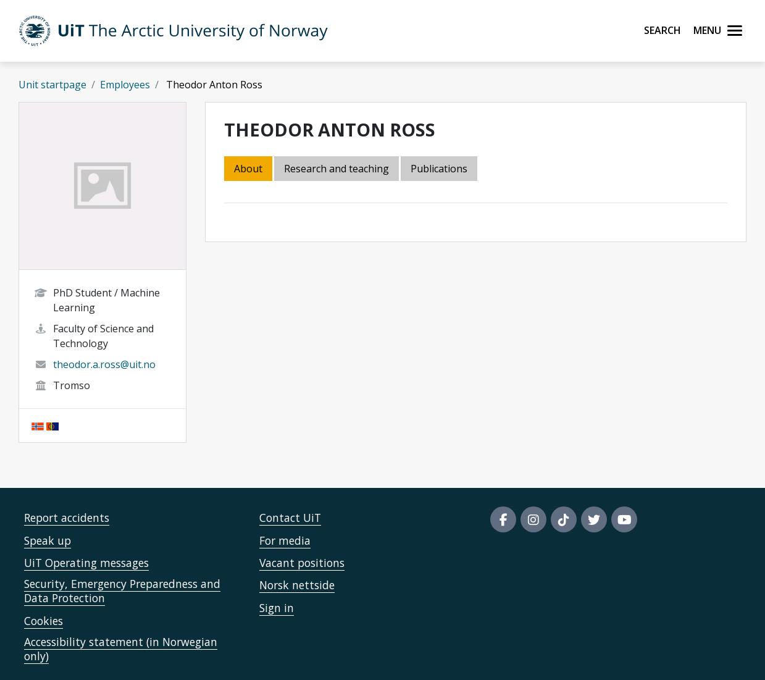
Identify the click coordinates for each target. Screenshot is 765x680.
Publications (439, 168)
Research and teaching (336, 168)
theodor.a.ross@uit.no (104, 364)
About (248, 168)
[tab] (440, 169)
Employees (125, 84)
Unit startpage (52, 84)
